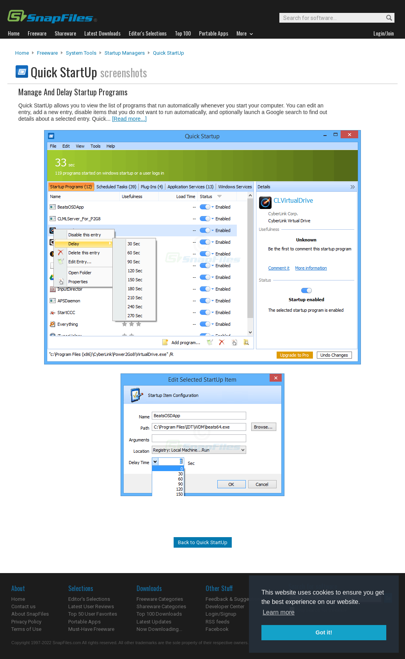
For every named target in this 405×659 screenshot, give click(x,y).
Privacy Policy (26, 622)
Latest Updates (154, 622)
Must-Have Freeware (91, 629)
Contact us (23, 606)
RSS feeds (217, 622)
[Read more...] (129, 119)
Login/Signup (221, 614)
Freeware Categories (160, 599)
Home (22, 53)
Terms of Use (26, 629)
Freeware (47, 53)
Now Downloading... (159, 629)
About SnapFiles (30, 614)
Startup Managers (125, 53)
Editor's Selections (89, 599)
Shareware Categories (161, 606)
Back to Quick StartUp (202, 542)
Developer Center (225, 606)
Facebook (217, 629)
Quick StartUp (168, 53)
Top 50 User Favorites (92, 614)
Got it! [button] (324, 632)
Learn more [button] (279, 612)
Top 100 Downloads (159, 614)
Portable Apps (84, 622)
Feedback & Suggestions (234, 599)
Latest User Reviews (91, 606)
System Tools (81, 53)
